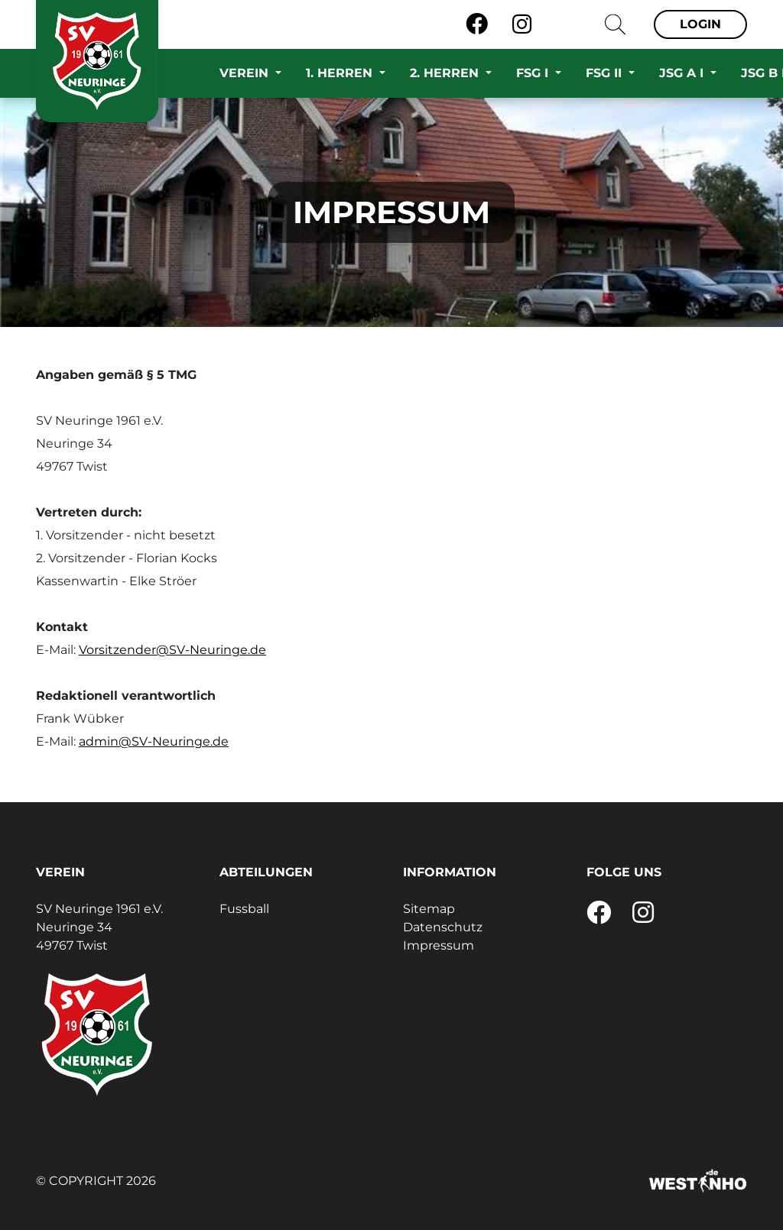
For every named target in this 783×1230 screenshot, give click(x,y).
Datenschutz (442, 927)
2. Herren (446, 73)
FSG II (605, 73)
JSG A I (683, 73)
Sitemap (429, 908)
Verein (245, 73)
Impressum (438, 945)
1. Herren (341, 73)
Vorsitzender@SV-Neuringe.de (172, 650)
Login (700, 24)
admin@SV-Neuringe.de (154, 741)
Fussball (244, 908)
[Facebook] (476, 24)
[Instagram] (522, 24)
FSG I (534, 73)
